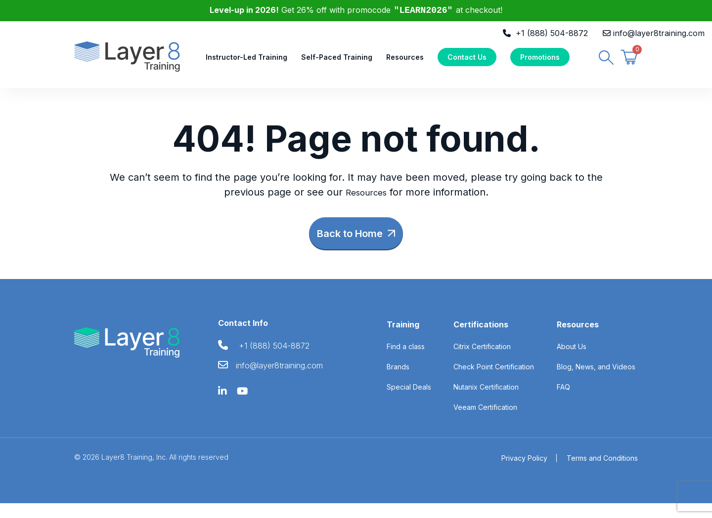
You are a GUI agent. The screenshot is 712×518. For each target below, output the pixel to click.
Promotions (540, 62)
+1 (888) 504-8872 (552, 33)
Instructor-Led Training (246, 62)
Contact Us (467, 62)
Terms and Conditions (602, 473)
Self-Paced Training (336, 62)
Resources (405, 62)
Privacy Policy (524, 473)
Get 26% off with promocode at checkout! (356, 10)
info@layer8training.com (659, 33)
